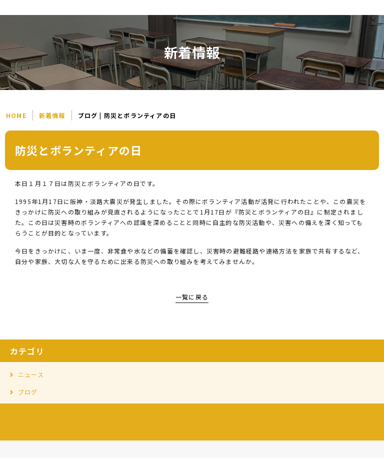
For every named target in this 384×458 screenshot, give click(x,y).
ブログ (28, 392)
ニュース (31, 374)
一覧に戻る (192, 296)
